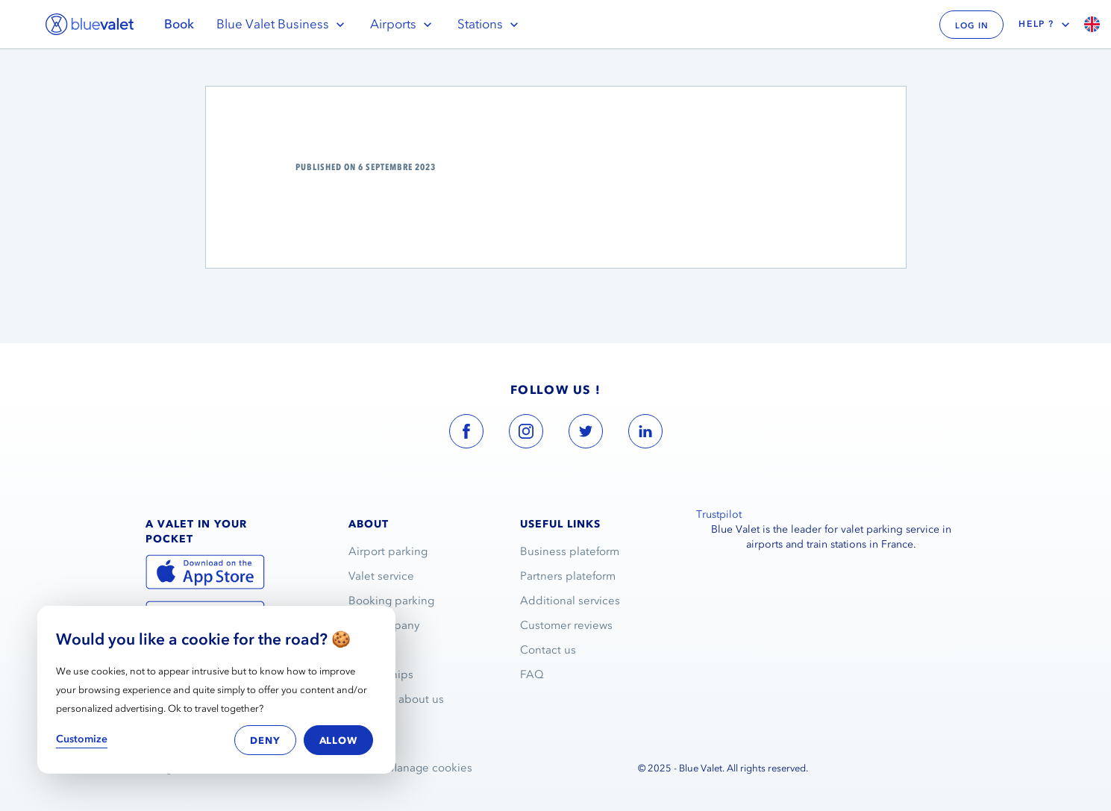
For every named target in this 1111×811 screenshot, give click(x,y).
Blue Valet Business (282, 24)
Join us (366, 650)
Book (179, 23)
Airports (402, 24)
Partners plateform (568, 576)
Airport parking (388, 551)
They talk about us (396, 699)
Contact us (548, 650)
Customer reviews (566, 625)
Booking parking (391, 600)
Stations (489, 24)
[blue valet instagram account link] (526, 434)
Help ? (1045, 24)
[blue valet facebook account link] (466, 434)
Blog (360, 723)
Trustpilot (719, 514)
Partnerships (380, 674)
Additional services (570, 600)
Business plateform (569, 551)
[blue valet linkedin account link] (645, 434)
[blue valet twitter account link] (586, 434)
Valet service (381, 576)
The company (383, 625)
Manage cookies (429, 767)
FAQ (532, 674)
